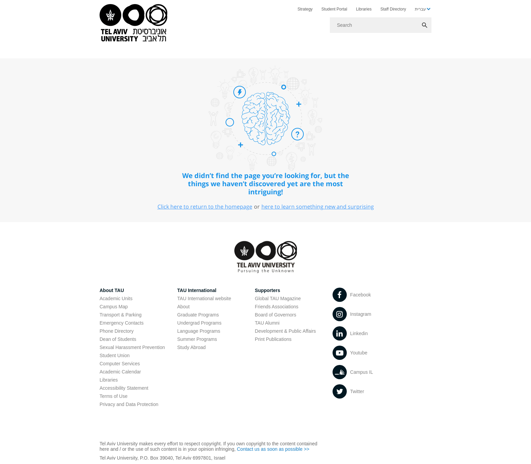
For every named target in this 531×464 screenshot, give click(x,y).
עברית (420, 9)
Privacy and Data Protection (129, 404)
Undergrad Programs (199, 323)
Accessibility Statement (124, 388)
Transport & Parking (121, 314)
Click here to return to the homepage (204, 206)
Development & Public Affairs (285, 331)
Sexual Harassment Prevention (132, 347)
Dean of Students (118, 339)
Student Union (115, 355)
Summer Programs (197, 339)
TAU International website (204, 298)
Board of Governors (275, 314)
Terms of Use (113, 396)
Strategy (305, 9)
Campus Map (114, 306)
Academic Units (116, 298)
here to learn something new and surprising (317, 206)
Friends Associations (276, 306)
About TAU (112, 290)
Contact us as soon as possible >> (273, 449)
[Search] (380, 25)
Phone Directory (116, 331)
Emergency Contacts (122, 323)
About (183, 306)
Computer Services (120, 363)
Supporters (267, 290)
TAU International (196, 290)
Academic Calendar (120, 371)
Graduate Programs (198, 314)
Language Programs (198, 331)
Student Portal (334, 9)
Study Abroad (191, 347)
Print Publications (273, 339)
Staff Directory (393, 9)
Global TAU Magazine (278, 298)
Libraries (363, 9)
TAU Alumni (267, 323)
